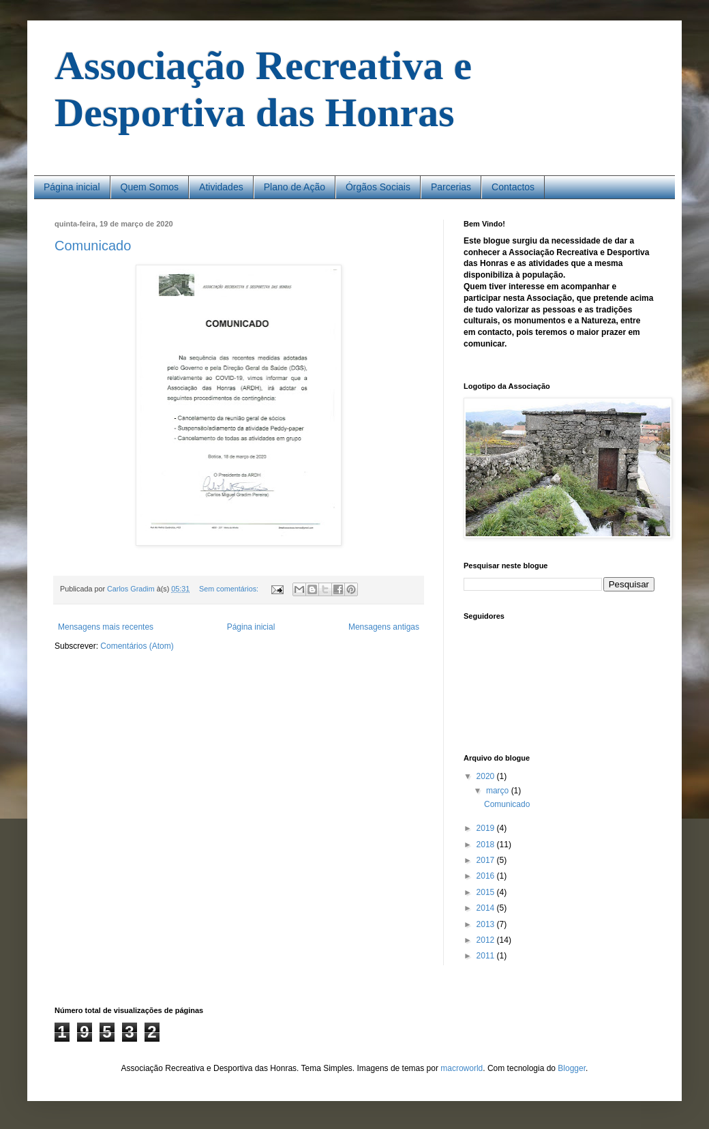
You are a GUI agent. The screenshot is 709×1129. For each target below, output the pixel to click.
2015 (487, 892)
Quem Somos (150, 186)
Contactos (513, 186)
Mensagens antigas (383, 627)
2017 (487, 860)
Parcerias (451, 186)
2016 (487, 876)
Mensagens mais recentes (105, 627)
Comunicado (93, 245)
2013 (487, 924)
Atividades (221, 186)
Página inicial (72, 186)
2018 (487, 844)
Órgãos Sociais (378, 186)
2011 (487, 956)
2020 (487, 776)
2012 (487, 940)
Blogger (572, 1068)
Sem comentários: (229, 589)
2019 (487, 828)
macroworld (461, 1068)
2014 (487, 908)
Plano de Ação (294, 186)
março (498, 790)
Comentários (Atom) (136, 646)
